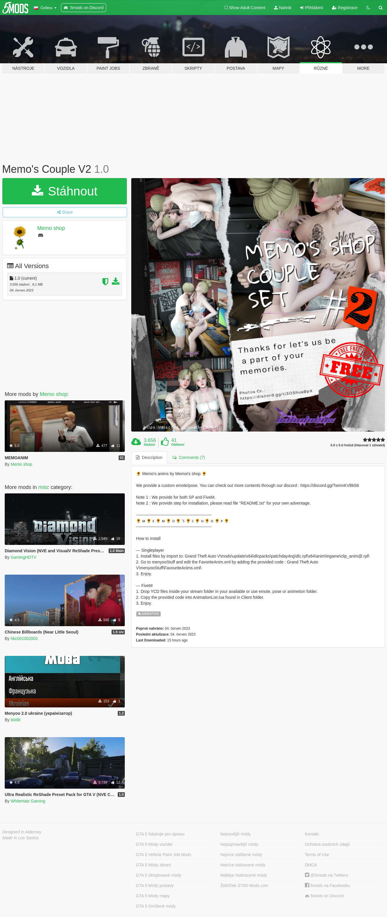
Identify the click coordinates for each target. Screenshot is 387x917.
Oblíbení (177, 444)
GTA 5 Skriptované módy (158, 875)
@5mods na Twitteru (326, 875)
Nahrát (282, 7)
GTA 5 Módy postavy (155, 885)
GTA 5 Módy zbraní (153, 865)
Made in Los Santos (20, 837)
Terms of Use (317, 854)
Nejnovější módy (235, 834)
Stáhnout (64, 191)
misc (43, 487)
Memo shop (51, 228)
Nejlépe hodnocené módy (243, 875)
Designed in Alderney (21, 832)
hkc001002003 (24, 638)
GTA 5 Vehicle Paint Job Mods (163, 854)
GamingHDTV (23, 557)
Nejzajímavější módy (239, 844)
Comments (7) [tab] (188, 457)
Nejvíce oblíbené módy (241, 854)
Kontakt (312, 834)
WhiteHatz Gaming (28, 801)
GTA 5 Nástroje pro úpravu (160, 834)
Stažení (149, 444)
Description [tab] (149, 457)
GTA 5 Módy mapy (153, 895)
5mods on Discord (324, 895)
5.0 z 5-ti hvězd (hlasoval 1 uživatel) (357, 445)
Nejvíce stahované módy (242, 865)
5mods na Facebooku (327, 885)
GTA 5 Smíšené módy (156, 906)
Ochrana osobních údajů (327, 844)
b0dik (15, 719)
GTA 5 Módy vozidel (154, 844)
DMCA (311, 865)
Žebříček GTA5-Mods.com (244, 885)
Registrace (345, 7)
